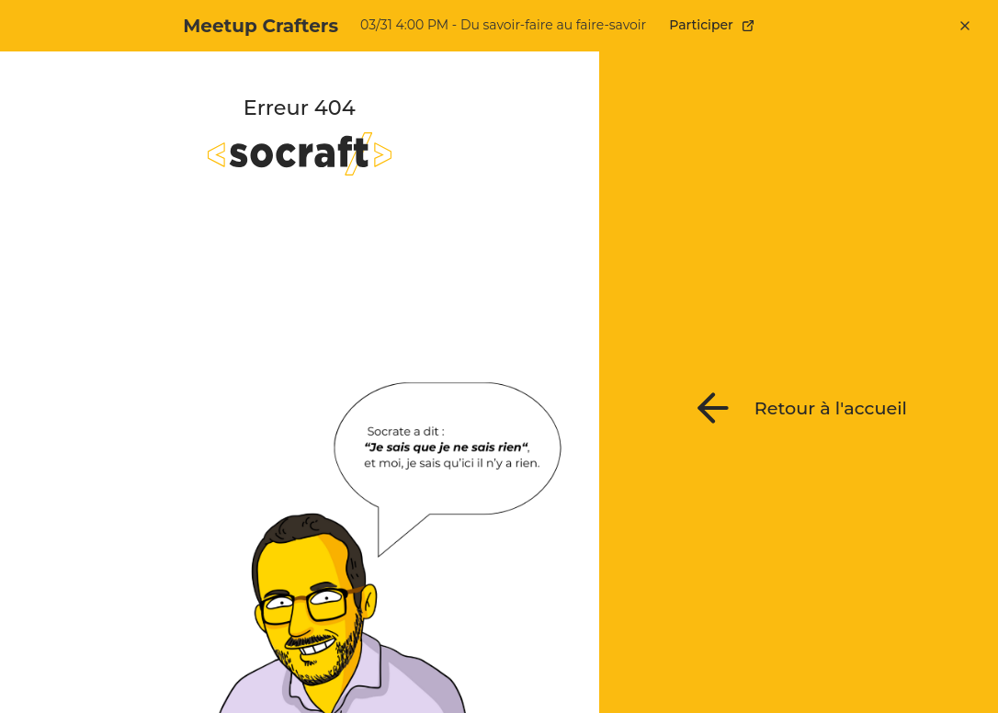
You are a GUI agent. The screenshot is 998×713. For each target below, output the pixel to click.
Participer (712, 25)
